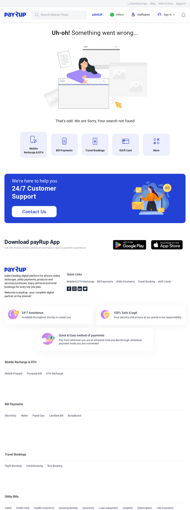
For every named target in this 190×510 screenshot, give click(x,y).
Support (181, 3)
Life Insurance (165, 446)
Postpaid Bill (34, 373)
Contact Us (34, 211)
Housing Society (68, 446)
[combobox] (62, 14)
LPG (43, 453)
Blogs (49, 495)
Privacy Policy (143, 495)
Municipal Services (61, 453)
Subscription (144, 446)
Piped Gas (38, 397)
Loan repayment (108, 446)
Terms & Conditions (96, 495)
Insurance (88, 446)
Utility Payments (125, 281)
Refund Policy (121, 495)
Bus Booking (55, 422)
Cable (8, 446)
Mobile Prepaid (13, 373)
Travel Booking (146, 281)
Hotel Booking (34, 422)
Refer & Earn (165, 3)
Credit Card (23, 446)
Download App (137, 3)
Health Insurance (44, 446)
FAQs (76, 495)
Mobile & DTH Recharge (80, 281)
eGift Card (11, 477)
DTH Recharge (54, 373)
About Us (16, 495)
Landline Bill (56, 397)
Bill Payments (105, 281)
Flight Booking (13, 422)
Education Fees (14, 453)
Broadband (74, 397)
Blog (153, 3)
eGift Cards (164, 281)
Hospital (128, 446)
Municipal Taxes (86, 453)
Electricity (10, 397)
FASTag (31, 453)
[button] (95, 362)
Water (24, 397)
